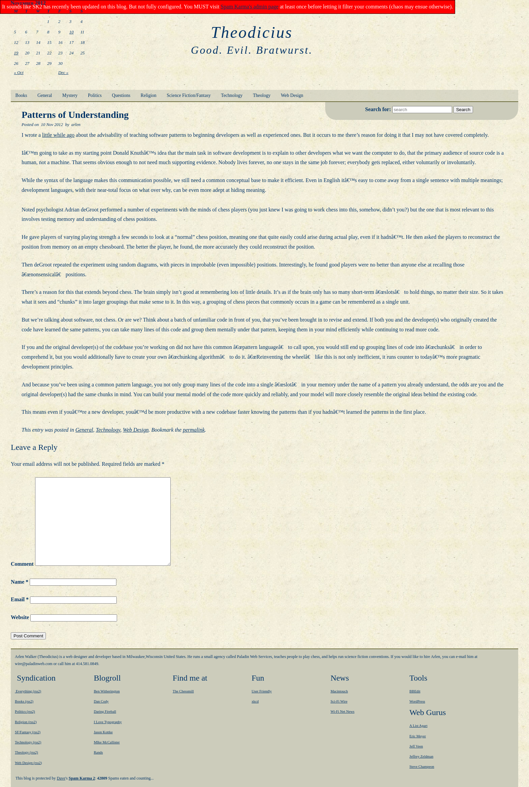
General (44, 95)
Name (19, 582)
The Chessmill (183, 691)
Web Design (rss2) (28, 763)
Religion (149, 95)
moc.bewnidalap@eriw (33, 663)
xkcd (255, 701)
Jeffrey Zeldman (422, 756)
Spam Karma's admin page (249, 6)
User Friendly (262, 691)
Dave (61, 778)
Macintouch (339, 691)
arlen (75, 124)
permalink (194, 430)
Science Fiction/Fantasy (189, 95)
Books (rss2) (24, 701)
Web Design (292, 95)
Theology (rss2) (26, 752)
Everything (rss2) (28, 691)
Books (21, 95)
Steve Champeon (422, 766)
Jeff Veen (416, 746)
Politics (95, 95)
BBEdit (415, 691)
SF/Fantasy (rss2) (27, 732)
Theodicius (252, 32)
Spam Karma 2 (82, 778)
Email (20, 599)
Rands (98, 752)
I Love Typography (108, 722)
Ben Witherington (107, 691)
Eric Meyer (418, 736)
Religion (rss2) (25, 722)
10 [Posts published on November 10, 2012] (71, 32)
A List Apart (418, 725)
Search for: (378, 109)
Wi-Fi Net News (343, 711)
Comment (22, 564)
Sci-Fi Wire (339, 701)
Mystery (70, 95)
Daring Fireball (105, 711)
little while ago (58, 135)
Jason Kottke (103, 732)
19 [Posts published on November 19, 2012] (16, 53)
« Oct (18, 72)
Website (20, 617)
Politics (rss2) (25, 711)
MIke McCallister (107, 742)
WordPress (417, 701)
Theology (262, 95)
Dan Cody (101, 701)
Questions (121, 95)
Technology (232, 95)
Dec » (63, 72)
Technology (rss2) (28, 742)
